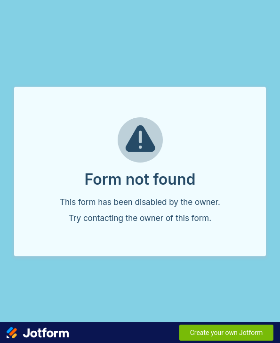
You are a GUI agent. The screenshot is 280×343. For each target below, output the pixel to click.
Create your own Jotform (226, 332)
